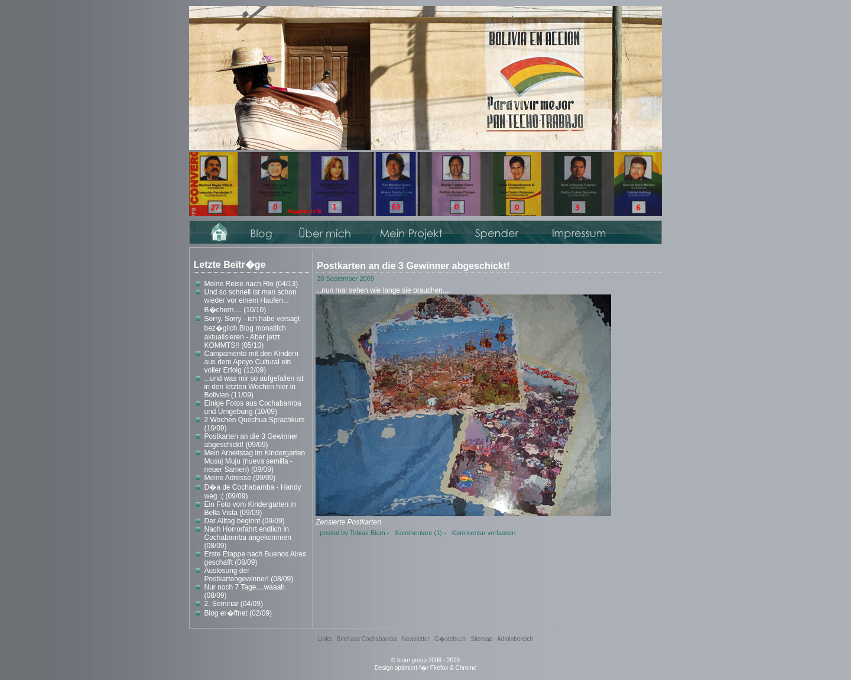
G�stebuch (450, 639)
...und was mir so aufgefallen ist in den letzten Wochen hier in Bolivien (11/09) (254, 386)
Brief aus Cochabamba (367, 639)
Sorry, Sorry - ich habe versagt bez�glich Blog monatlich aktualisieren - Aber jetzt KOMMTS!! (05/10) (252, 332)
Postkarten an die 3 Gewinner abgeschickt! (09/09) (251, 440)
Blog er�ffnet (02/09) (238, 613)
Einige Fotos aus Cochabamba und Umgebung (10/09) (252, 407)
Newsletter (416, 639)
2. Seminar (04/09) (233, 604)
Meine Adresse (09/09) (240, 478)
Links (325, 639)
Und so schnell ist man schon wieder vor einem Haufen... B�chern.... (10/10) (250, 301)
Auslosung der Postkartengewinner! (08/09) (249, 574)
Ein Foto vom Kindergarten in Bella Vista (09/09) (250, 508)
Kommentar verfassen (484, 532)
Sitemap (481, 639)
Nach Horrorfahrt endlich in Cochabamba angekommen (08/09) (247, 537)
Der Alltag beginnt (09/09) (244, 521)
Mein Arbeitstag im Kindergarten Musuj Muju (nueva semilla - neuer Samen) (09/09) (255, 461)
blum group (412, 660)
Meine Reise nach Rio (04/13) (251, 284)
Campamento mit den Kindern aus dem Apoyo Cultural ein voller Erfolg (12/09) (251, 361)
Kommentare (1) (418, 532)
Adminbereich (515, 639)
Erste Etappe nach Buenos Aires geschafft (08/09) (255, 558)
